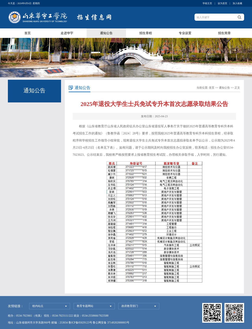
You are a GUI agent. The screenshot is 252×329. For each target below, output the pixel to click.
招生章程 (145, 33)
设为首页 (222, 3)
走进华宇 (67, 33)
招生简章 (224, 33)
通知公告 (106, 33)
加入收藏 (237, 3)
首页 (27, 33)
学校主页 (207, 3)
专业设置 (185, 33)
